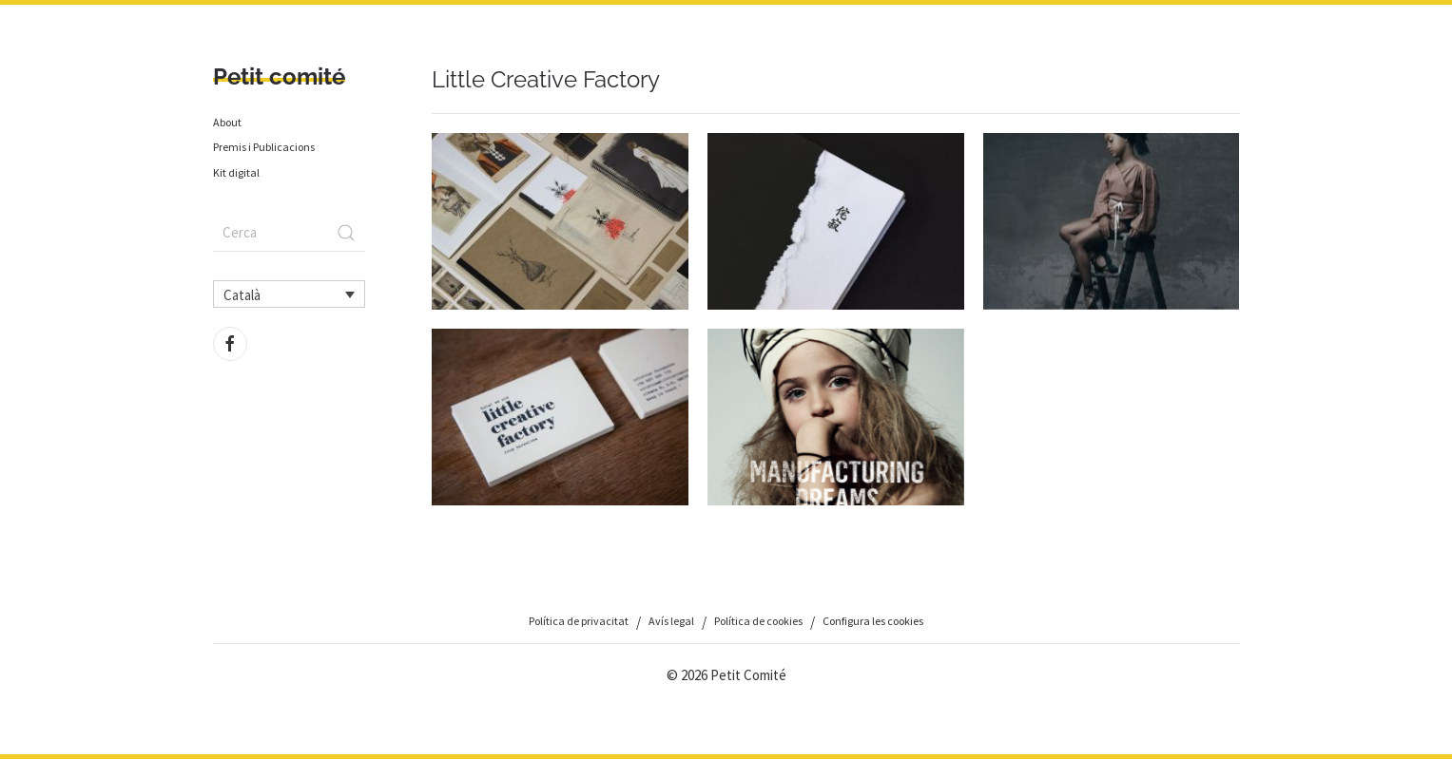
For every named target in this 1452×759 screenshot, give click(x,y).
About (227, 122)
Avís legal (671, 621)
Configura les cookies (873, 621)
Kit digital (236, 172)
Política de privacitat (579, 621)
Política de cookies (758, 621)
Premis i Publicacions (264, 147)
